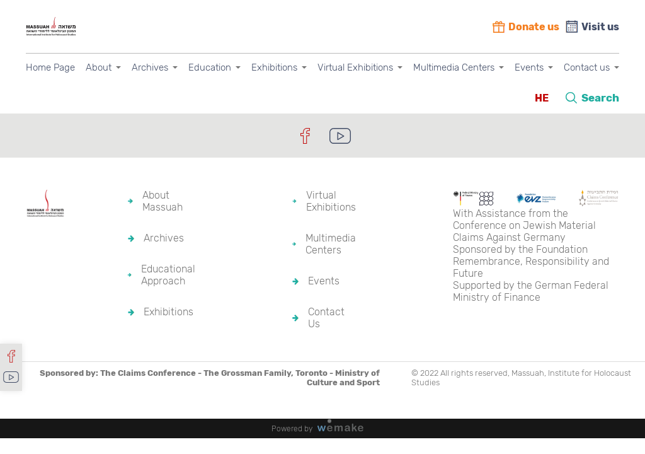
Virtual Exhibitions (355, 67)
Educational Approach (168, 275)
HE (542, 98)
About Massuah (162, 201)
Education (209, 67)
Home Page (50, 67)
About (98, 67)
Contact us (587, 67)
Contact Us (326, 318)
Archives (150, 67)
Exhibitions (274, 67)
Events (529, 67)
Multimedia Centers (453, 67)
